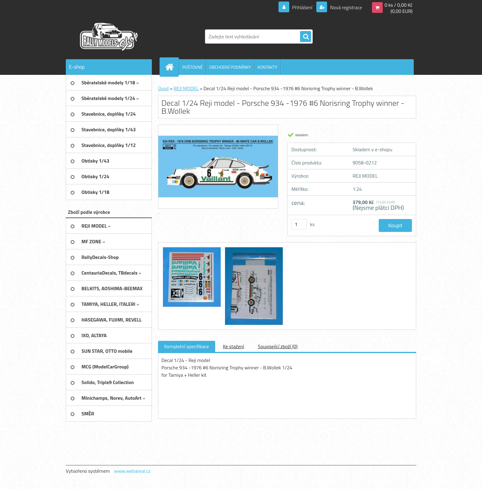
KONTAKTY (267, 67)
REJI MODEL (186, 88)
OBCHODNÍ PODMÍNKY (230, 67)
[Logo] (108, 36)
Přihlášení (302, 7)
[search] (305, 37)
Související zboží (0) (278, 346)
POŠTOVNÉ (192, 67)
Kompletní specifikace (186, 346)
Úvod (163, 88)
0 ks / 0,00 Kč (399, 5)
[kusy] (299, 224)
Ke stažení (233, 346)
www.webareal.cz (132, 471)
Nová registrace (345, 7)
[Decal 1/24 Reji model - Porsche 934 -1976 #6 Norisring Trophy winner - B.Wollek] (192, 248)
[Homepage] (172, 67)
